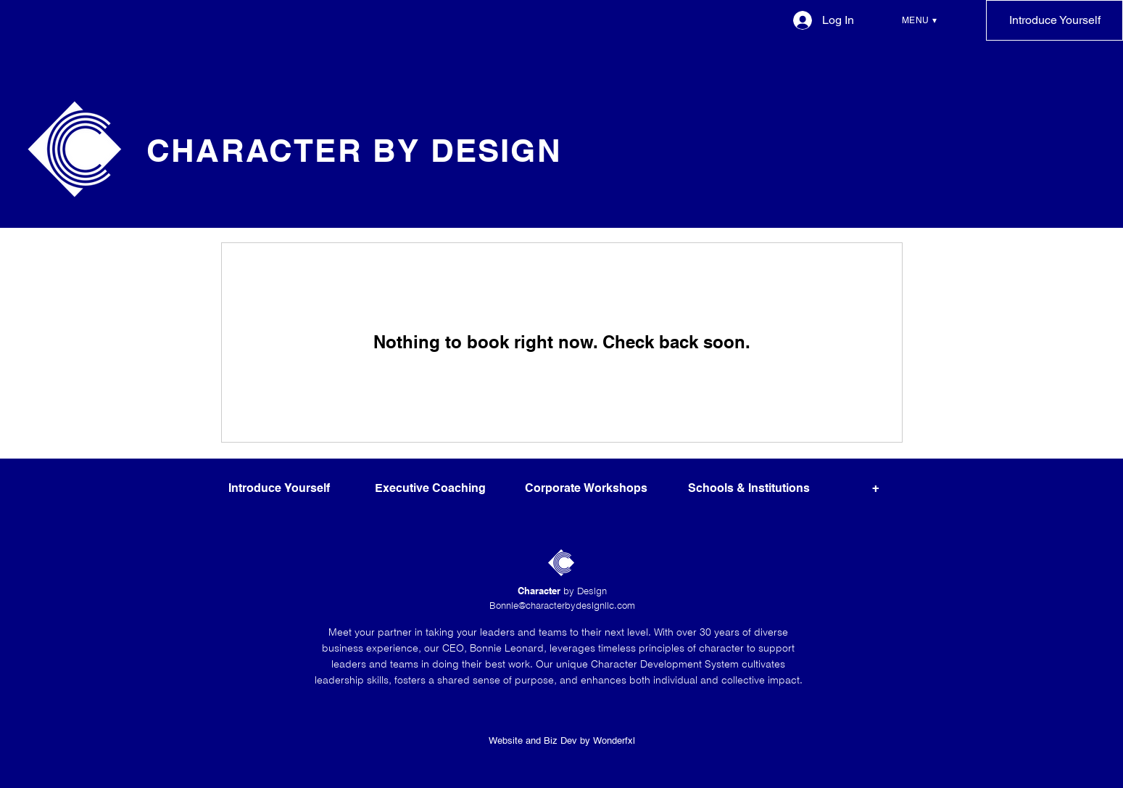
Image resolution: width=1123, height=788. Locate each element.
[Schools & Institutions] (749, 489)
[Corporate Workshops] (586, 489)
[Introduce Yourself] (1054, 20)
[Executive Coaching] (430, 489)
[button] (919, 20)
